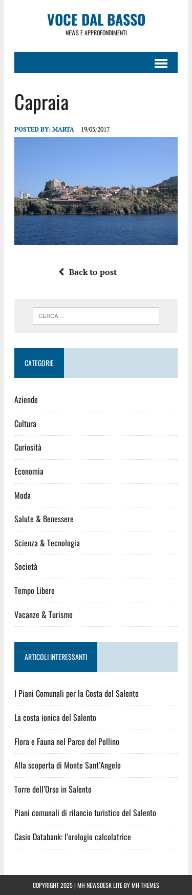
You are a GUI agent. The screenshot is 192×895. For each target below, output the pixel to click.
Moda (22, 495)
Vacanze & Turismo (43, 614)
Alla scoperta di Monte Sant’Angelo (67, 765)
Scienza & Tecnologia (47, 543)
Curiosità (27, 447)
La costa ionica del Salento (55, 717)
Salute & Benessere (44, 519)
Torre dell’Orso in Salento (53, 789)
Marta (63, 129)
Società (25, 566)
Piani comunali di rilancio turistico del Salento (85, 812)
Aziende (26, 399)
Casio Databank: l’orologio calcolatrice (72, 836)
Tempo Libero (34, 590)
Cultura (25, 423)
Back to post (87, 272)
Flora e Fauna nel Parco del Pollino (66, 741)
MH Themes (145, 885)
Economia (29, 471)
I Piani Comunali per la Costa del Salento (76, 693)
